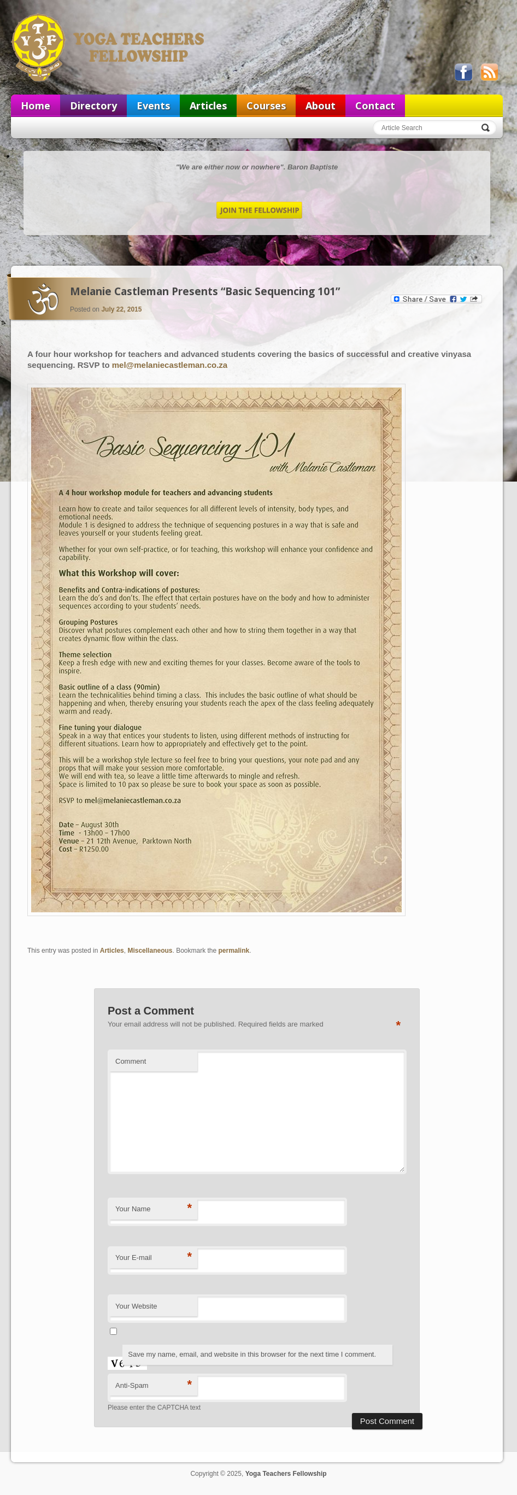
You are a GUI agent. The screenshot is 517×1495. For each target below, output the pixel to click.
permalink (234, 950)
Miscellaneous (149, 950)
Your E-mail (153, 1257)
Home (35, 105)
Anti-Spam (153, 1385)
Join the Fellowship (259, 210)
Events (153, 105)
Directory (93, 105)
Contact (375, 105)
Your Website (136, 1306)
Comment (130, 1061)
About (321, 105)
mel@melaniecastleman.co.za (169, 365)
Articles (208, 105)
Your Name (153, 1208)
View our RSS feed (489, 72)
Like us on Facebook (463, 72)
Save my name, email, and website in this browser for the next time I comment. (252, 1354)
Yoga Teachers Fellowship (109, 47)
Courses (266, 105)
